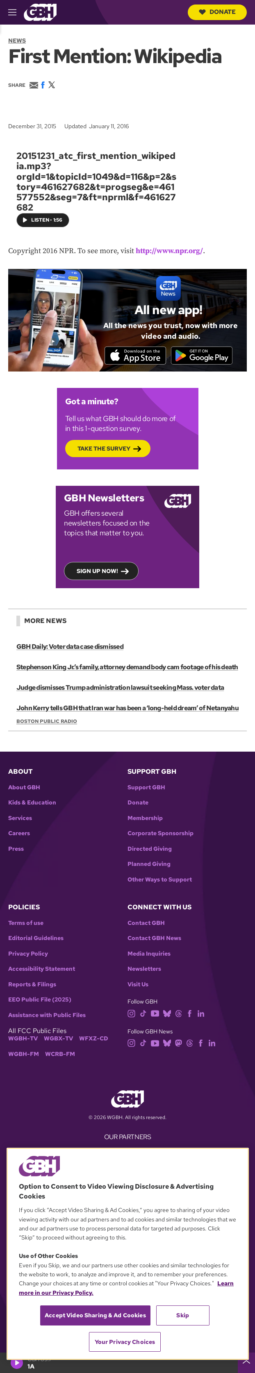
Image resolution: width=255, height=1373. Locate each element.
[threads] (178, 1012)
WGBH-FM (23, 1054)
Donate (217, 12)
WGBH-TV (23, 1038)
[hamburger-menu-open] (16, 12)
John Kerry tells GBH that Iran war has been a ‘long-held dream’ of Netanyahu (127, 708)
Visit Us (138, 984)
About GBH (24, 787)
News (17, 40)
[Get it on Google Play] (201, 355)
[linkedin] (201, 1012)
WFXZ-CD (93, 1038)
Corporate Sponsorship (161, 833)
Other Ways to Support (160, 879)
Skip (182, 1315)
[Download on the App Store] (135, 355)
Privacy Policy (28, 953)
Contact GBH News (154, 938)
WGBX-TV (58, 1038)
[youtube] (155, 1012)
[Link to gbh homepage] (40, 11)
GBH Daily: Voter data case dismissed (69, 646)
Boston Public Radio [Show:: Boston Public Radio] (46, 721)
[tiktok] (143, 1012)
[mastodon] (178, 1042)
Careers (19, 833)
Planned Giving (149, 864)
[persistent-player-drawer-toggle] (246, 1363)
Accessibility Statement (41, 968)
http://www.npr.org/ (169, 251)
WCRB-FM (60, 1054)
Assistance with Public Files (47, 1015)
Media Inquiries (149, 953)
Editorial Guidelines (36, 938)
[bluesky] (167, 1012)
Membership (145, 818)
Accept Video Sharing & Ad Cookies (95, 1315)
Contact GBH (146, 923)
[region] (128, 1254)
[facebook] (189, 1012)
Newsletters (144, 968)
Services (20, 818)
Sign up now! (97, 571)
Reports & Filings (32, 984)
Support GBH (146, 787)
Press (16, 848)
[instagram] (132, 1012)
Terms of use (25, 923)
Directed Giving (150, 848)
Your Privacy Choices (125, 1342)
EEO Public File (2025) (39, 999)
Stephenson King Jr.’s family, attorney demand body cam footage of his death (127, 667)
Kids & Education (32, 802)
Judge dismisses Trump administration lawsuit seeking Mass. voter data (120, 687)
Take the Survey (103, 448)
